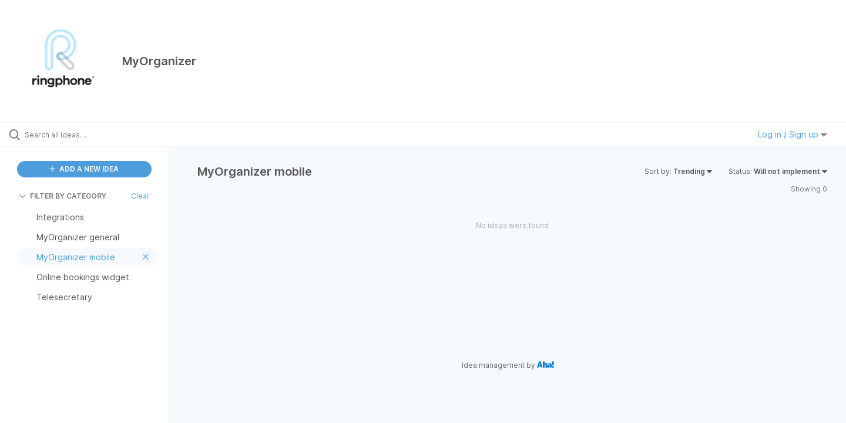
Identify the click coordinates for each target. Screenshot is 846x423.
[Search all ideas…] (99, 134)
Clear (140, 196)
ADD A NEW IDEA (84, 168)
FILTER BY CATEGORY (62, 196)
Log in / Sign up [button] (792, 134)
